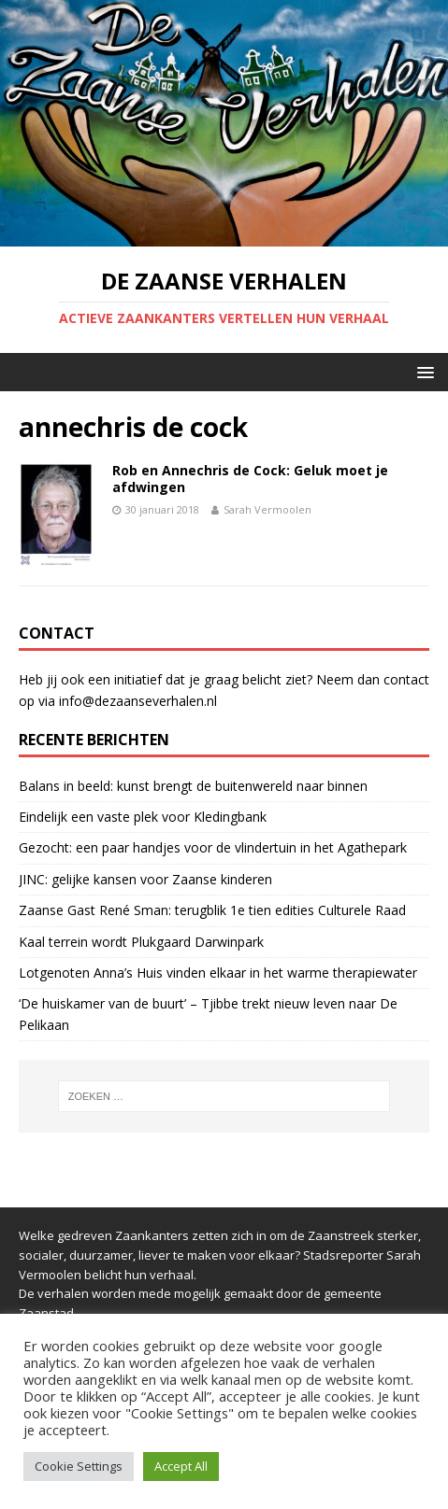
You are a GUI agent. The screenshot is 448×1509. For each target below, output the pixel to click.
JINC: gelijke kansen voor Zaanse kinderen (145, 879)
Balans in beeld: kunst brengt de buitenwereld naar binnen (193, 786)
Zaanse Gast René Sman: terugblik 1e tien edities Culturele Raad (212, 910)
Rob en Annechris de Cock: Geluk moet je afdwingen (250, 478)
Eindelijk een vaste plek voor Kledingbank (143, 816)
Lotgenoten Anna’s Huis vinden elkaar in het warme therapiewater (218, 972)
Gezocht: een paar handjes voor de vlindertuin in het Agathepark (213, 847)
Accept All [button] (181, 1466)
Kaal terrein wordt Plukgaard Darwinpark (141, 942)
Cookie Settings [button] (79, 1466)
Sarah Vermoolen (267, 509)
